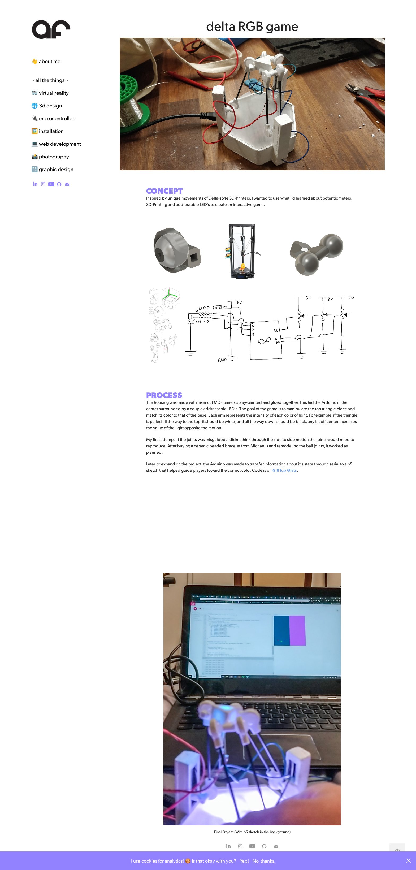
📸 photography (50, 156)
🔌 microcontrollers (53, 118)
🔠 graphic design (52, 169)
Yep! (244, 861)
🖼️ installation (47, 130)
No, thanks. (264, 861)
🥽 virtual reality (50, 92)
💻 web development (56, 143)
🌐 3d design (46, 105)
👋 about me (45, 61)
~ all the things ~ (50, 79)
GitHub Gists (284, 470)
